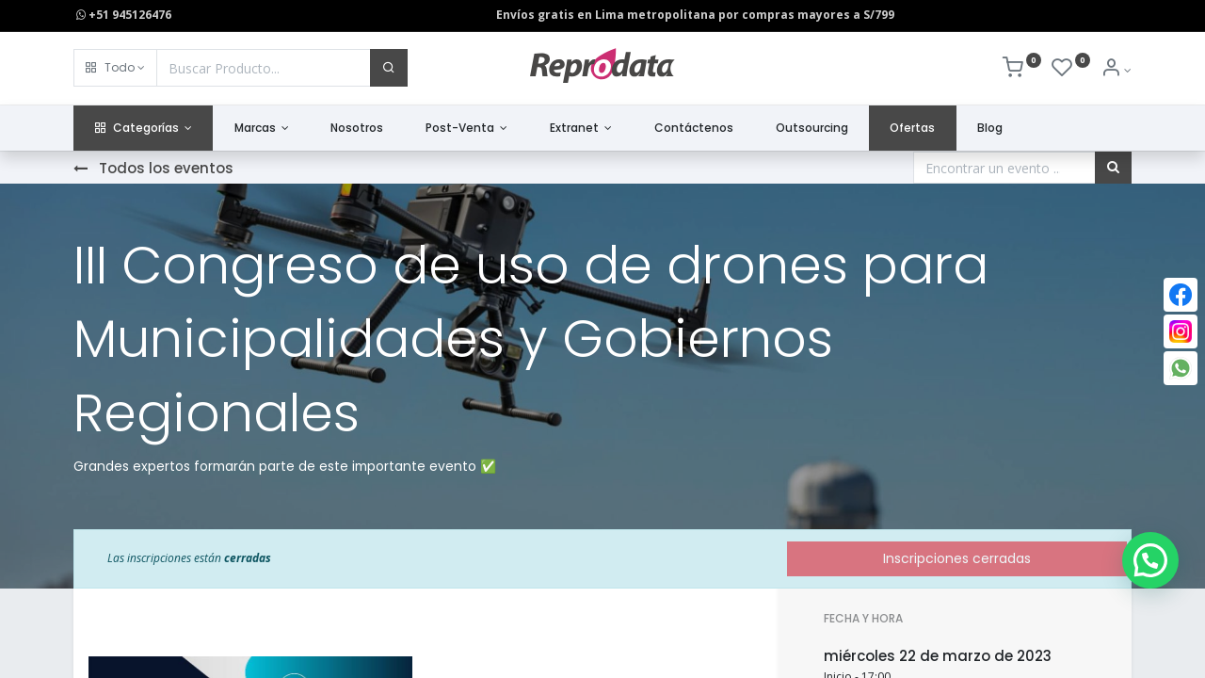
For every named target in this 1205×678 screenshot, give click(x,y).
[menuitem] (357, 128)
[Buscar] (389, 68)
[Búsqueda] (1113, 168)
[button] (115, 68)
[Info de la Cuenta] (1116, 70)
